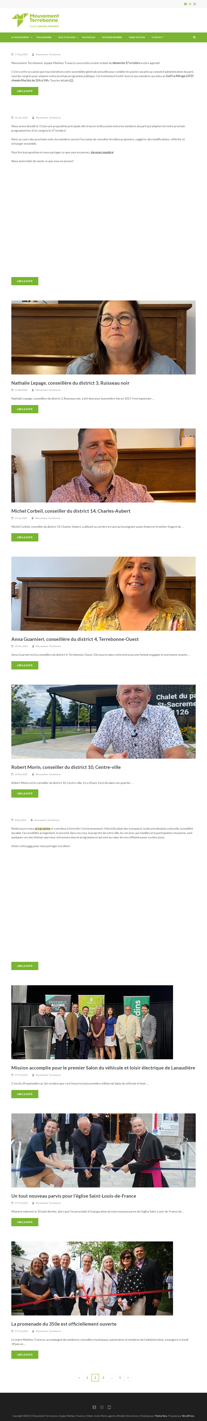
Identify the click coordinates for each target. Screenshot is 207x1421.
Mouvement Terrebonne (48, 54)
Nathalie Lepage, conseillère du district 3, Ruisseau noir (70, 383)
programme (42, 828)
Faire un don (137, 37)
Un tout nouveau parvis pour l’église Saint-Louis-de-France (73, 1196)
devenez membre (102, 152)
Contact (157, 37)
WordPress (188, 1416)
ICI (71, 80)
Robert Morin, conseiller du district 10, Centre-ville (66, 767)
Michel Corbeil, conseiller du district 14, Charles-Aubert (71, 511)
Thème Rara (161, 1416)
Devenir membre (112, 37)
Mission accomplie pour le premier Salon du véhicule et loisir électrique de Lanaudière (103, 1067)
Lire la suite (25, 91)
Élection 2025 (66, 37)
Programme (44, 37)
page (30, 846)
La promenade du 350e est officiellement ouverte (64, 1324)
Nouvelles (88, 37)
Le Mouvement (20, 37)
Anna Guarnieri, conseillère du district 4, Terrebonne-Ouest (75, 639)
